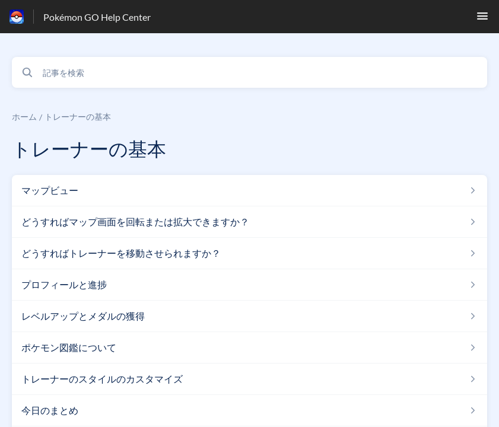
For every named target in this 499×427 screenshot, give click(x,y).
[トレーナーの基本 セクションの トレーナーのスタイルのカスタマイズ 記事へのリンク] (249, 379)
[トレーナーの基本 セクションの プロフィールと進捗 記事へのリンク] (249, 285)
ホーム (24, 116)
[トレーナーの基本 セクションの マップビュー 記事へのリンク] (249, 190)
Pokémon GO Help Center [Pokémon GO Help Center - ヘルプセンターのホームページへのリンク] (97, 17)
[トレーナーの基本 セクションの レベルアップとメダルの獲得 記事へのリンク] (249, 316)
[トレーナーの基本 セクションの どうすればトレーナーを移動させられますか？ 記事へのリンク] (249, 253)
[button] (482, 19)
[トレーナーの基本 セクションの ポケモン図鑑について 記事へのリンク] (249, 347)
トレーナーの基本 (78, 116)
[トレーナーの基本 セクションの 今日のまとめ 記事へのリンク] (249, 410)
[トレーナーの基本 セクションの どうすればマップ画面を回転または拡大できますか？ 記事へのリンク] (249, 222)
